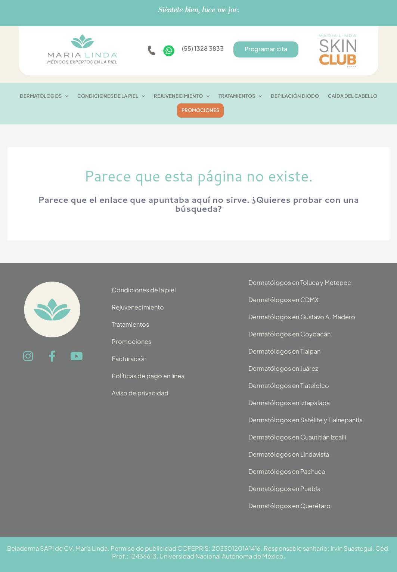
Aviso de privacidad (142, 392)
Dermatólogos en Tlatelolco (292, 385)
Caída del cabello (352, 96)
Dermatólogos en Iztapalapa (293, 402)
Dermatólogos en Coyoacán (293, 333)
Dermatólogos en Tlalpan (287, 350)
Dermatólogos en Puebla (287, 488)
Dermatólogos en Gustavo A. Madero (306, 316)
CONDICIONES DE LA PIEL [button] (111, 96)
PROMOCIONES (200, 110)
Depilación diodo (295, 96)
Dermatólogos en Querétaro (293, 505)
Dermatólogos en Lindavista (292, 454)
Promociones (133, 341)
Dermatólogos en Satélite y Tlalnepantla (310, 419)
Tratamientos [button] (240, 96)
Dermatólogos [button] (44, 96)
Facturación (130, 358)
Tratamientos (132, 324)
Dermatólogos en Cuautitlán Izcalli (301, 436)
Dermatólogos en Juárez (286, 368)
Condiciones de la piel (146, 289)
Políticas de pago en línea (152, 375)
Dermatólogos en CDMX (286, 299)
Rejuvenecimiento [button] (182, 96)
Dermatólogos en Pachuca (290, 471)
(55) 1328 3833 (203, 48)
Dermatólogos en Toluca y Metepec (304, 282)
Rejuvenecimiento (140, 306)
